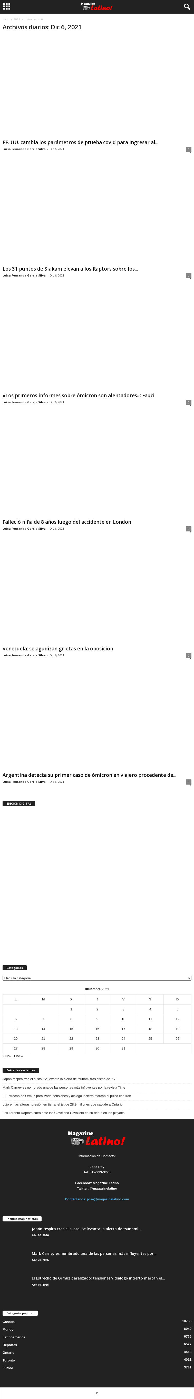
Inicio (6, 19)
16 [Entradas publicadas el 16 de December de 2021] (97, 1029)
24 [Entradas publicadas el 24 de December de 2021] (123, 1039)
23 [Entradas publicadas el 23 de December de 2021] (97, 1039)
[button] (186, 7)
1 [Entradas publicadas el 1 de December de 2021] (71, 1009)
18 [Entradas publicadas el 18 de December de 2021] (150, 1029)
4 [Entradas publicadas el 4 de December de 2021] (150, 1009)
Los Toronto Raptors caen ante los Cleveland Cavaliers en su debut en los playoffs (63, 1113)
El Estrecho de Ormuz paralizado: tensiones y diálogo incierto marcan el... (98, 1278)
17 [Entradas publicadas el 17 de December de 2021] (123, 1029)
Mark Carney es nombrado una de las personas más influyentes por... (94, 1253)
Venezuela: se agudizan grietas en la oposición (58, 648)
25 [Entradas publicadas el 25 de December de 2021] (150, 1039)
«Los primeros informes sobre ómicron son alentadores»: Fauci (78, 395)
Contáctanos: (76, 1199)
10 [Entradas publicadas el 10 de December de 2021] (123, 1019)
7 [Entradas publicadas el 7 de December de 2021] (43, 1019)
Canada (9, 1322)
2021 (17, 19)
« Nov (7, 1056)
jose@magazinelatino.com (108, 1199)
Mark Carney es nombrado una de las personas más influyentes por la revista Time (64, 1087)
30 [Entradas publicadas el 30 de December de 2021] (97, 1048)
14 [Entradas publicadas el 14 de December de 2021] (43, 1029)
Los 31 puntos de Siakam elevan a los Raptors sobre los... (70, 268)
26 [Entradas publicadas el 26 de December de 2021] (177, 1039)
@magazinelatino (103, 1188)
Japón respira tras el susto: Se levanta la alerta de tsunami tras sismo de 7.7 (59, 1079)
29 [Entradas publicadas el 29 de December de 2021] (71, 1048)
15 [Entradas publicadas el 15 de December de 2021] (71, 1029)
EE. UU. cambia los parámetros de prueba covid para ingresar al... (80, 142)
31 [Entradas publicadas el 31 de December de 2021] (123, 1048)
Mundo (8, 1329)
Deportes (10, 1345)
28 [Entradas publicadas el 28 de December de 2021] (43, 1048)
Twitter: (83, 1188)
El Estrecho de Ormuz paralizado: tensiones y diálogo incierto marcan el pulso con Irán (67, 1096)
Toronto (9, 1360)
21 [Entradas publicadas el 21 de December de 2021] (43, 1039)
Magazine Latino (106, 1183)
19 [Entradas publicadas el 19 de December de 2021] (177, 1029)
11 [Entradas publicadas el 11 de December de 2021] (150, 1019)
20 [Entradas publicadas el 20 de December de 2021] (15, 1039)
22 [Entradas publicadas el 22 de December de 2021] (71, 1039)
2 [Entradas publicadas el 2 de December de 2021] (97, 1009)
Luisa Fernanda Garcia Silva (24, 149)
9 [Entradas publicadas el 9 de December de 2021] (97, 1019)
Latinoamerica (14, 1337)
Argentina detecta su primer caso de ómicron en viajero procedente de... (89, 775)
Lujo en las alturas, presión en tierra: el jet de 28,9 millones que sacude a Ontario (63, 1104)
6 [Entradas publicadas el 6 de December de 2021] (16, 1019)
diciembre (30, 19)
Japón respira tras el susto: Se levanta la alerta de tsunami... (86, 1228)
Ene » (18, 1056)
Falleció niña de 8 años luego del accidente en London (67, 522)
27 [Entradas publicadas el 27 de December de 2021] (15, 1048)
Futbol (8, 1368)
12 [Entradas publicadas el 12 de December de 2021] (177, 1019)
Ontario (8, 1353)
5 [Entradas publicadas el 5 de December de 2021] (177, 1009)
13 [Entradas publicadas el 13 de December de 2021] (15, 1029)
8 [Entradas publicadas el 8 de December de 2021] (71, 1019)
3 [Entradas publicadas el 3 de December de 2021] (123, 1009)
